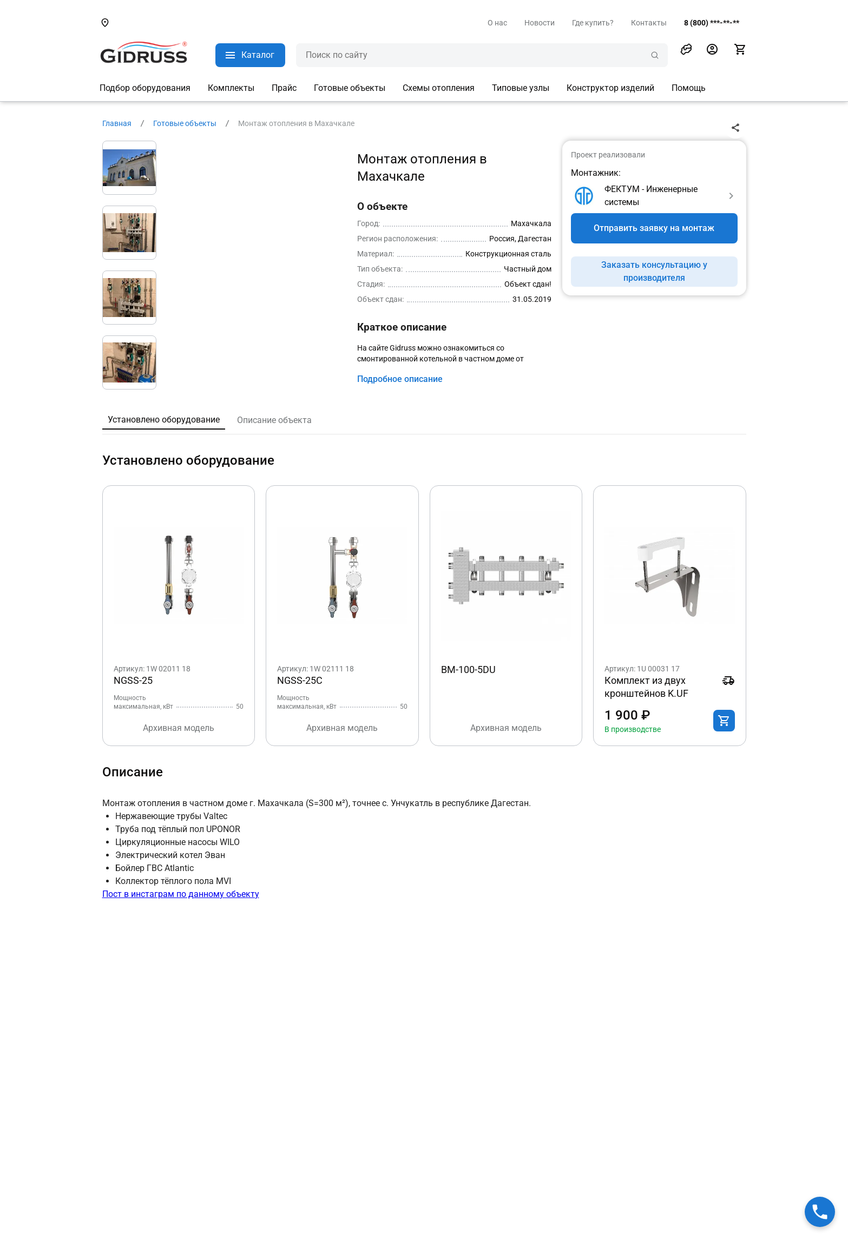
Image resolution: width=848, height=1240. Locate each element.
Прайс (284, 88)
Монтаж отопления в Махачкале (296, 123)
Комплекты (231, 88)
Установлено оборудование (164, 419)
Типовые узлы (520, 88)
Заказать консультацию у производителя (654, 271)
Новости (539, 22)
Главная (117, 123)
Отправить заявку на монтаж (654, 228)
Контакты (649, 22)
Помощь (689, 88)
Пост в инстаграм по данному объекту (180, 894)
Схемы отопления (439, 88)
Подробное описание (400, 379)
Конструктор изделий (610, 88)
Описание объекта (274, 420)
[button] (686, 49)
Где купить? (593, 22)
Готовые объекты (349, 88)
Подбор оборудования (145, 88)
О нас (497, 22)
